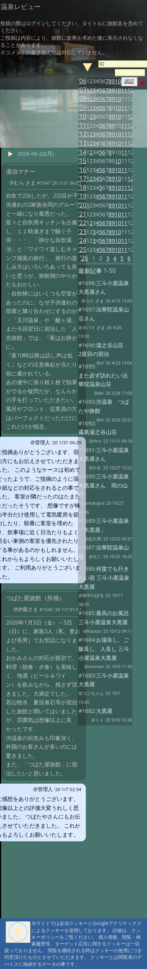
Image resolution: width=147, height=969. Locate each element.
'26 (84, 258)
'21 (82, 214)
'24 (82, 240)
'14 (82, 152)
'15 (82, 161)
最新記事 (90, 271)
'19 (82, 196)
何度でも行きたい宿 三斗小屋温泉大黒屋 (103, 577)
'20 (82, 205)
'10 (82, 116)
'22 (82, 223)
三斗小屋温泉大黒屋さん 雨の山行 (103, 485)
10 (118, 90)
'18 (82, 187)
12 (130, 90)
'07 (82, 90)
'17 (82, 178)
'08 (82, 99)
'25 (82, 249)
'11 (82, 125)
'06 (82, 81)
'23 (82, 232)
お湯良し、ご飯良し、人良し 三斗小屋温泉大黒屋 (103, 648)
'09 (82, 108)
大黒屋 (104, 710)
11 (124, 90)
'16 (82, 170)
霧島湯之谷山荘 (97, 432)
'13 (82, 143)
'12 (82, 134)
